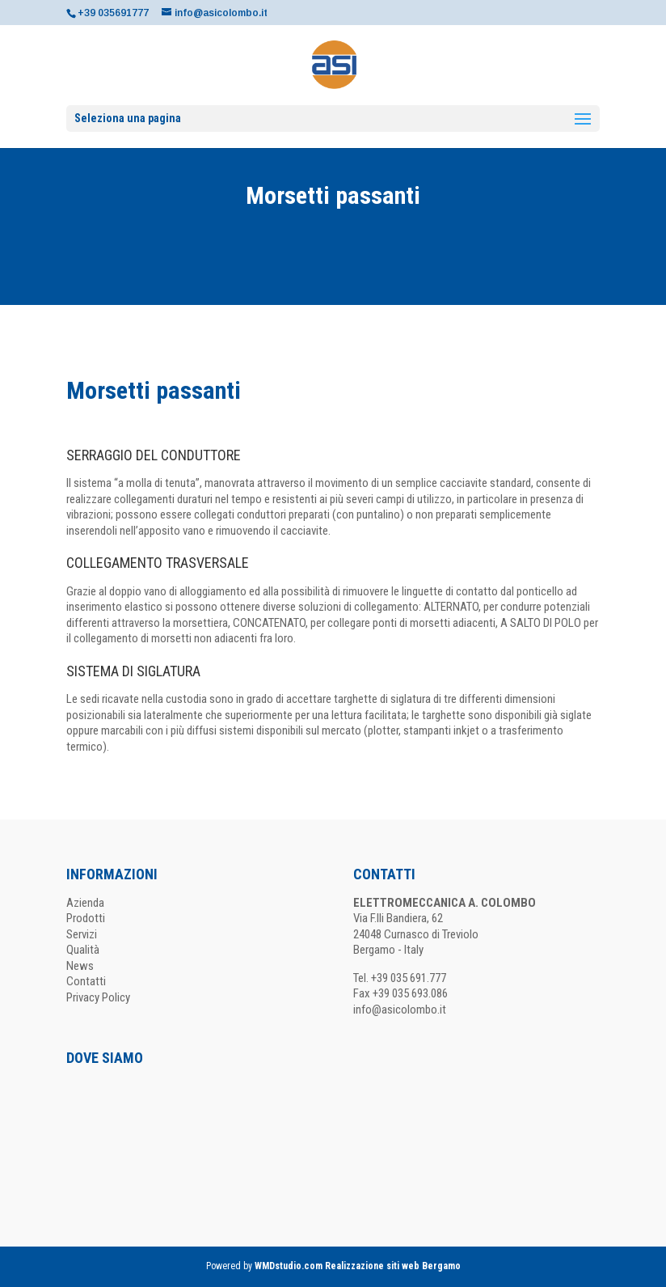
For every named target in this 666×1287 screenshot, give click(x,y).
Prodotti (85, 918)
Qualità (82, 949)
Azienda (85, 902)
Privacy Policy (98, 997)
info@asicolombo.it (399, 1009)
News (80, 966)
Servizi (81, 934)
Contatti (86, 981)
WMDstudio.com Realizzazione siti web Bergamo (358, 1266)
